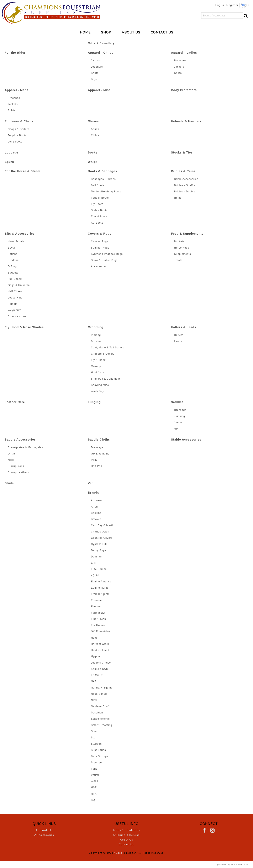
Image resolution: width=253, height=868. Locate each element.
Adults (95, 129)
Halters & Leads (183, 327)
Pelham (13, 303)
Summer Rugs (100, 247)
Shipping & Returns (126, 835)
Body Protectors (184, 90)
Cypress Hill (99, 544)
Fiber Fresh (98, 619)
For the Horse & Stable (23, 171)
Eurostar (96, 600)
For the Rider (15, 52)
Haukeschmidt (100, 650)
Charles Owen (100, 531)
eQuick (95, 575)
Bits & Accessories (20, 233)
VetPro (95, 775)
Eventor (96, 606)
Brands (93, 492)
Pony (94, 459)
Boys (94, 79)
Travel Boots (99, 216)
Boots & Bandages (102, 171)
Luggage (11, 152)
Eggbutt (13, 272)
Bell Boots (97, 185)
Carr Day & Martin (103, 525)
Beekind (96, 512)
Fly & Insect (99, 360)
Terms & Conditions (126, 830)
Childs (95, 135)
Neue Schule (16, 241)
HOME (85, 32)
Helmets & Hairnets (186, 121)
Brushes (96, 341)
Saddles (177, 402)
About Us (126, 839)
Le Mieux (97, 675)
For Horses (98, 625)
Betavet (96, 519)
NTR (94, 793)
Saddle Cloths (99, 439)
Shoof (95, 731)
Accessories (99, 266)
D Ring (12, 266)
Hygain (95, 656)
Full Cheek (15, 278)
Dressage (180, 410)
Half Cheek (15, 291)
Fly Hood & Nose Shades (24, 327)
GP (176, 428)
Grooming (96, 327)
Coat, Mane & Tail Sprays (107, 347)
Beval (11, 247)
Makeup (96, 366)
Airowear (96, 500)
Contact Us (126, 844)
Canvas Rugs (99, 241)
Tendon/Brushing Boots (106, 191)
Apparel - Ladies (184, 52)
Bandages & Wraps (103, 179)
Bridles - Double (184, 191)
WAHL (95, 781)
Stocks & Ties (182, 152)
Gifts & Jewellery (101, 43)
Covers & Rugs (99, 233)
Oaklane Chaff (100, 706)
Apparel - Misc (99, 90)
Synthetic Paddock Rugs (107, 254)
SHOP (106, 32)
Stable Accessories (186, 439)
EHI (93, 562)
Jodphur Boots (17, 135)
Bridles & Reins (183, 171)
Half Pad (96, 466)
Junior (178, 422)
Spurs (9, 161)
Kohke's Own (99, 668)
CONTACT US (162, 32)
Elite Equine (99, 569)
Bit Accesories (17, 316)
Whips (93, 161)
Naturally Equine (102, 687)
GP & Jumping (100, 453)
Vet (90, 483)
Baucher (13, 254)
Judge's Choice (101, 662)
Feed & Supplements (187, 233)
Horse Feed (181, 247)
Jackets (96, 60)
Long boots (15, 141)
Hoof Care (97, 372)
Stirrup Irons (16, 466)
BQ (93, 800)
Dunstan (96, 556)
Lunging (94, 402)
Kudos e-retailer (240, 864)
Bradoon (13, 260)
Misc (11, 459)
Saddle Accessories (20, 439)
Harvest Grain (100, 644)
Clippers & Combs (103, 353)
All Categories (44, 835)
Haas (94, 637)
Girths (12, 453)
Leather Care (15, 402)
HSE (94, 787)
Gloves (93, 121)
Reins (178, 197)
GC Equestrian (100, 631)
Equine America (101, 581)
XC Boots (97, 222)
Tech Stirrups (99, 756)
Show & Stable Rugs (104, 260)
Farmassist (98, 612)
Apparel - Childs (101, 52)
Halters (179, 335)
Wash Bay (97, 391)
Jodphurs (97, 66)
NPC (94, 700)
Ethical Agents (100, 594)
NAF (94, 681)
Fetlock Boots (100, 197)
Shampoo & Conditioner (106, 378)
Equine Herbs (100, 587)
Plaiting (96, 335)
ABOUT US (131, 32)
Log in (221, 5)
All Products (44, 830)
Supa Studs (98, 750)
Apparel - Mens (16, 90)
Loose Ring (15, 297)
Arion (94, 506)
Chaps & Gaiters (18, 129)
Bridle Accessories (186, 179)
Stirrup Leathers (18, 472)
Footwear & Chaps (19, 121)
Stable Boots (99, 210)
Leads (178, 341)
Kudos (118, 852)
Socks (92, 152)
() (245, 5)
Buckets (179, 241)
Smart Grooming (101, 725)
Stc (93, 737)
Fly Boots (97, 204)
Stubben (96, 743)
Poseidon (97, 712)
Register (233, 5)
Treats (178, 260)
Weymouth (14, 310)
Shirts (95, 73)
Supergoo (97, 762)
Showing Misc (100, 385)
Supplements (182, 254)
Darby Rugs (98, 550)
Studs (9, 483)
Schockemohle (100, 718)
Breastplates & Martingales (25, 447)
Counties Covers (102, 537)
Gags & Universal (19, 285)
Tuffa (94, 768)
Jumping (179, 416)
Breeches (180, 60)
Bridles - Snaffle (184, 185)
